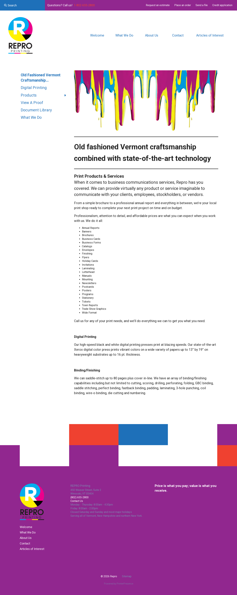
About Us (151, 35)
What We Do (124, 35)
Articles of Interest (210, 35)
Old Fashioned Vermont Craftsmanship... (40, 78)
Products (45, 95)
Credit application (222, 5)
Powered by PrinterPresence (118, 583)
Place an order (182, 5)
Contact (178, 35)
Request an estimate (158, 5)
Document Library (36, 110)
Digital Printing (34, 88)
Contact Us (76, 501)
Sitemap (127, 576)
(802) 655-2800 (79, 497)
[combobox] (22, 5)
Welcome (97, 35)
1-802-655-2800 (84, 5)
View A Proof (32, 103)
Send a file (202, 5)
